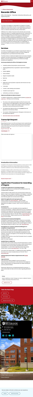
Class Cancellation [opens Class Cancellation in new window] (5, 357)
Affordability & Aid (5, 313)
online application (14, 200)
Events (2, 344)
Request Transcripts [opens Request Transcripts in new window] (5, 128)
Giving (2, 350)
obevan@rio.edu (25, 224)
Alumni (2, 348)
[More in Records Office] (16, 21)
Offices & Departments (7, 9)
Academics (4, 309)
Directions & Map (6, 332)
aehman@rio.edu (4, 253)
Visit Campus (5, 296)
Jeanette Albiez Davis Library (8, 359)
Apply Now (5, 293)
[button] (31, 1)
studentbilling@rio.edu (27, 213)
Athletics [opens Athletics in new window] (3, 346)
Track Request (4, 131)
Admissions (4, 311)
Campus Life (4, 318)
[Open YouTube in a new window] (10, 335)
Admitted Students (5, 366)
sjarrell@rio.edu (15, 248)
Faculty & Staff (4, 367)
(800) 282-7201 (7, 329)
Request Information (7, 300)
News (2, 342)
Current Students (5, 364)
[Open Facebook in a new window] (3, 335)
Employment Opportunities (7, 351)
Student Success (5, 316)
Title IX (2, 353)
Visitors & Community (6, 369)
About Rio (3, 340)
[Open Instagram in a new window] (6, 335)
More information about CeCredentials (11, 115)
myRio (2, 355)
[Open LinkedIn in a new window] (13, 335)
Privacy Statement (5, 377)
